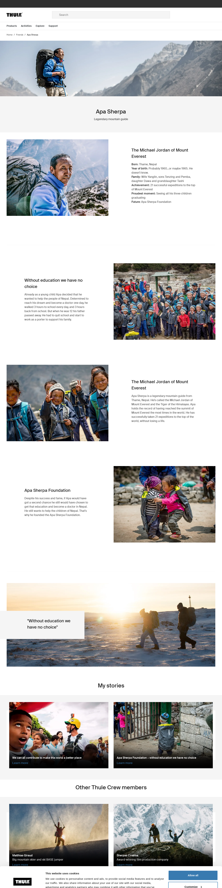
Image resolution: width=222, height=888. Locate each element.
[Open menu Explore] (42, 26)
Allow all (193, 855)
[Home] (29, 15)
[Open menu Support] (55, 26)
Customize (193, 866)
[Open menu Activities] (28, 26)
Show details (53, 881)
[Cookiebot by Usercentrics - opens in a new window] (22, 881)
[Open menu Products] (14, 26)
